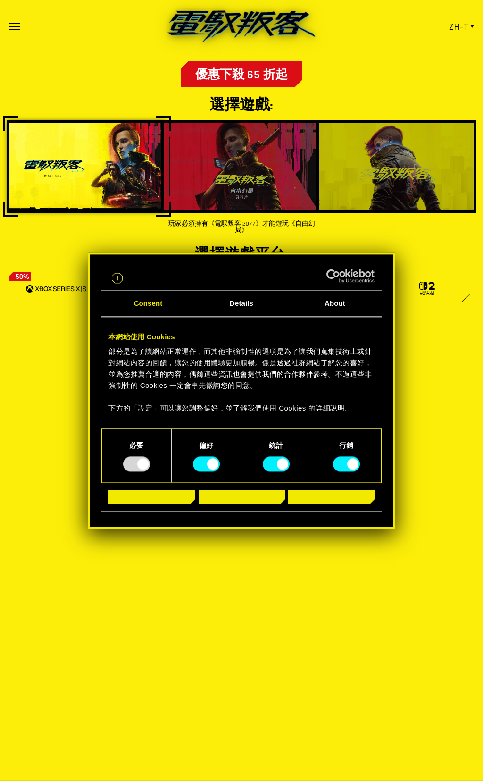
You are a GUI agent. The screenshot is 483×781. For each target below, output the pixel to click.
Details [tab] (241, 303)
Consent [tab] (148, 303)
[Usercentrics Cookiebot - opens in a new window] (333, 276)
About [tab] (335, 303)
